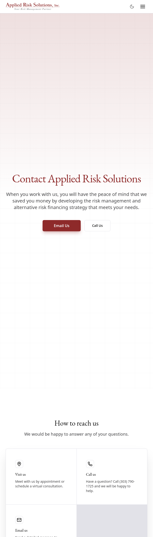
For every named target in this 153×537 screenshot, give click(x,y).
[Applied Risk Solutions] (33, 6)
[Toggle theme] (132, 6)
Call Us (97, 225)
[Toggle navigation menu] (142, 6)
